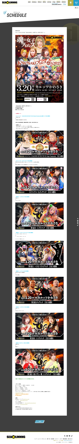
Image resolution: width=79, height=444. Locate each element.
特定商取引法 (70, 442)
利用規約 (59, 442)
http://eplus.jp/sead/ (23, 404)
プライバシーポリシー (65, 442)
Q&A (57, 442)
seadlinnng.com (26, 399)
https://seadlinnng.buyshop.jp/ (30, 402)
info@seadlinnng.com (19, 392)
